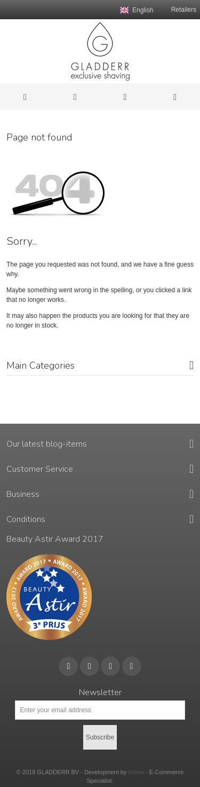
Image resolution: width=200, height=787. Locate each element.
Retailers (183, 9)
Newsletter (100, 692)
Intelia (135, 772)
